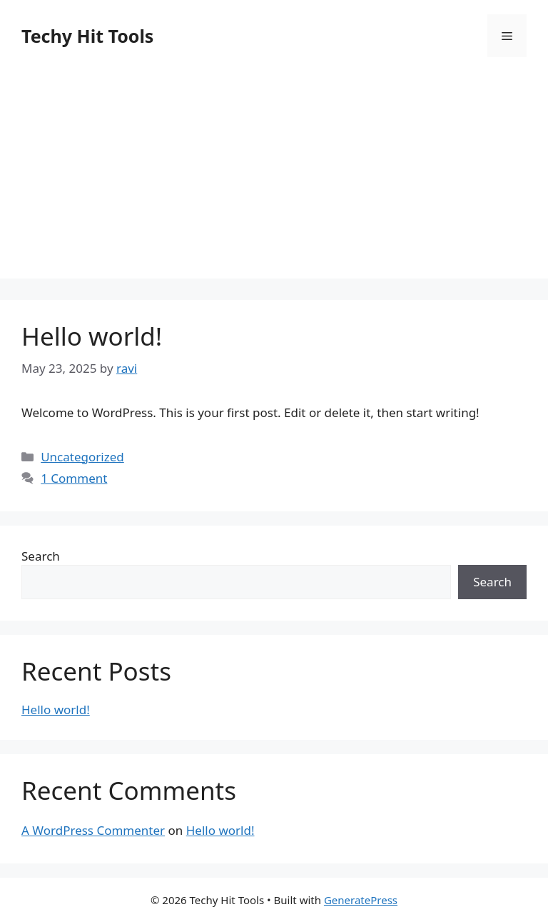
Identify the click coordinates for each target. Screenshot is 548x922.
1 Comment (74, 478)
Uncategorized (82, 457)
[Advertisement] (274, 179)
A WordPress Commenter (93, 830)
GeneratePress (360, 900)
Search (40, 556)
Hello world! (91, 336)
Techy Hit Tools (87, 36)
